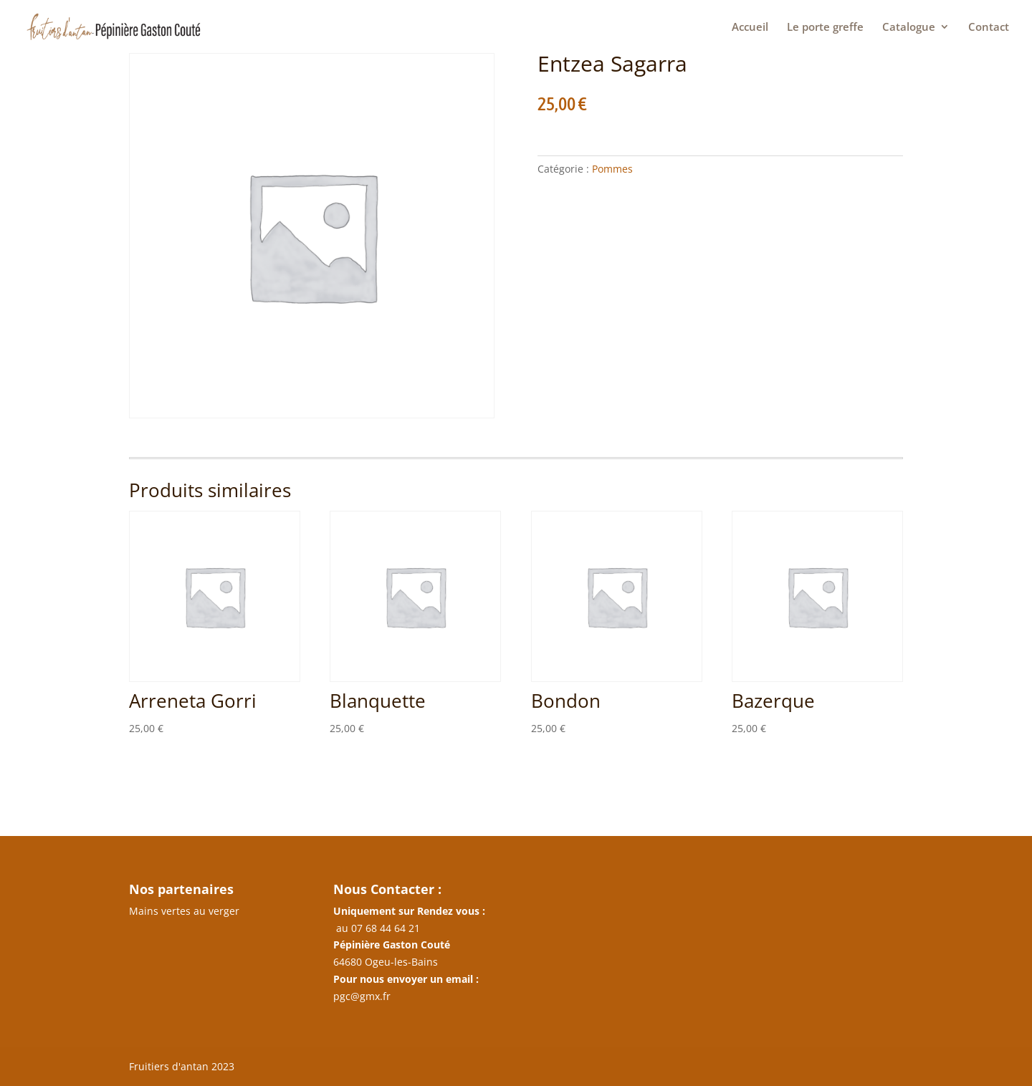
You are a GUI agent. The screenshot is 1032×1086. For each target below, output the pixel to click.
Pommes (612, 169)
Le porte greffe (825, 27)
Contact (988, 27)
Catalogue (908, 27)
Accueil (750, 27)
